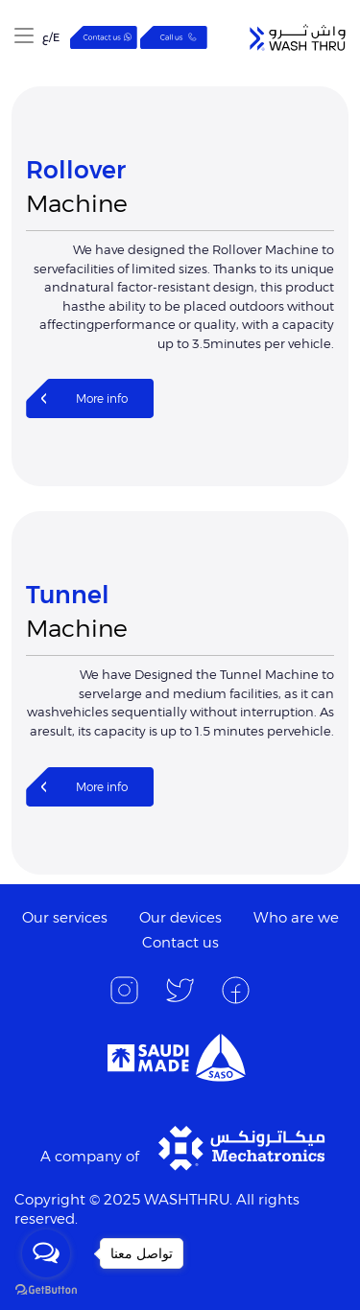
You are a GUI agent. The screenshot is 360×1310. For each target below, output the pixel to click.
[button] (24, 37)
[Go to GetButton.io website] (46, 1290)
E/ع (51, 38)
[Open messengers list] (46, 1253)
